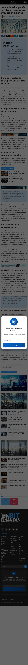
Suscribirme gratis (14, 345)
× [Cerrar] (24, 318)
